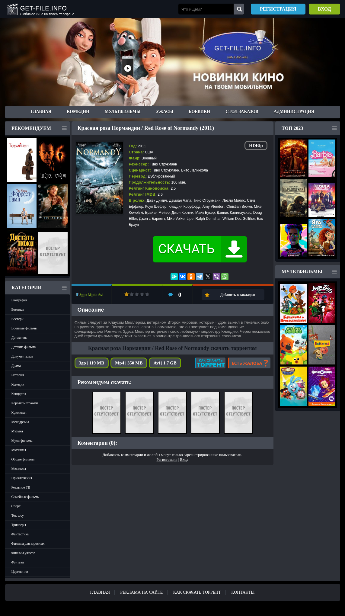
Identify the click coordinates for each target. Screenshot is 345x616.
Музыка (17, 431)
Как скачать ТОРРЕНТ (197, 592)
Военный (149, 158)
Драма (16, 365)
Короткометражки (24, 403)
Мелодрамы (20, 422)
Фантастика (20, 534)
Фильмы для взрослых (28, 543)
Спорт (16, 506)
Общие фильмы (23, 459)
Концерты (18, 394)
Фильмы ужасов (23, 553)
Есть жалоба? (249, 363)
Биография (19, 300)
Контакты (242, 592)
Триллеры (18, 525)
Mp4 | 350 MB (128, 363)
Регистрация (278, 8)
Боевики (199, 111)
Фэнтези (17, 562)
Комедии (78, 111)
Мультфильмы (122, 111)
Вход (324, 8)
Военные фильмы (24, 328)
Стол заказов (241, 111)
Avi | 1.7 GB (164, 363)
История (17, 375)
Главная (41, 111)
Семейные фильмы (25, 497)
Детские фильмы (24, 347)
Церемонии (19, 571)
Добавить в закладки (237, 295)
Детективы (19, 337)
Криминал (19, 412)
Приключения (21, 478)
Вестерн (17, 319)
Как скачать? (210, 363)
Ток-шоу (17, 515)
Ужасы (164, 111)
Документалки (22, 356)
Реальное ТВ (20, 487)
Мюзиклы (18, 450)
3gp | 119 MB (91, 363)
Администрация (294, 111)
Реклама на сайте (141, 592)
